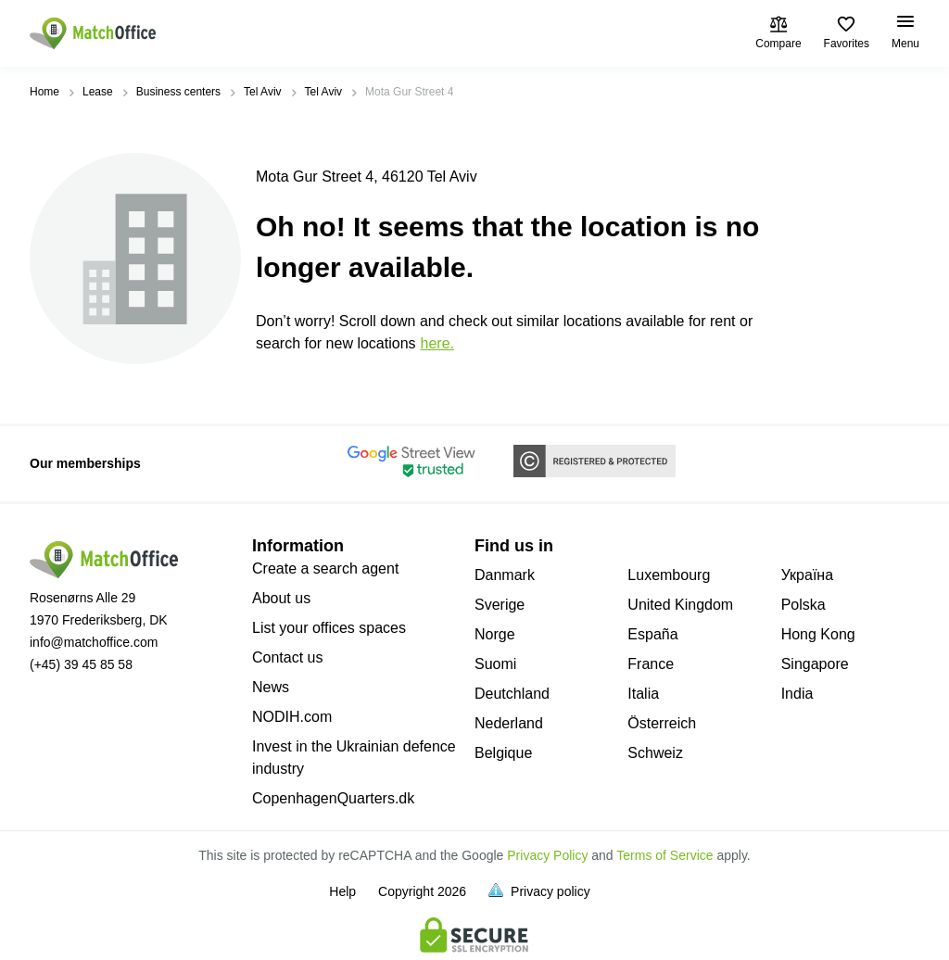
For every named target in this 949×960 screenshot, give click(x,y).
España (652, 634)
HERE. (437, 343)
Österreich (661, 723)
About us (281, 598)
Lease (97, 91)
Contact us (287, 657)
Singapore (815, 664)
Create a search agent (325, 568)
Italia (643, 693)
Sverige (499, 605)
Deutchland (512, 693)
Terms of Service (664, 855)
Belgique (503, 753)
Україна (807, 575)
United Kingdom (680, 605)
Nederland (508, 723)
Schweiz (655, 753)
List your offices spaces (329, 628)
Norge (494, 634)
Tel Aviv (262, 91)
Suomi (495, 664)
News (270, 687)
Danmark (504, 575)
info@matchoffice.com (94, 642)
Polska (803, 605)
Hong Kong (818, 634)
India (797, 693)
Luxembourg (668, 575)
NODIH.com (292, 717)
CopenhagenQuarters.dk (333, 798)
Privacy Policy (547, 855)
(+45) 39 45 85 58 (81, 664)
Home (44, 91)
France (650, 664)
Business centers (178, 91)
